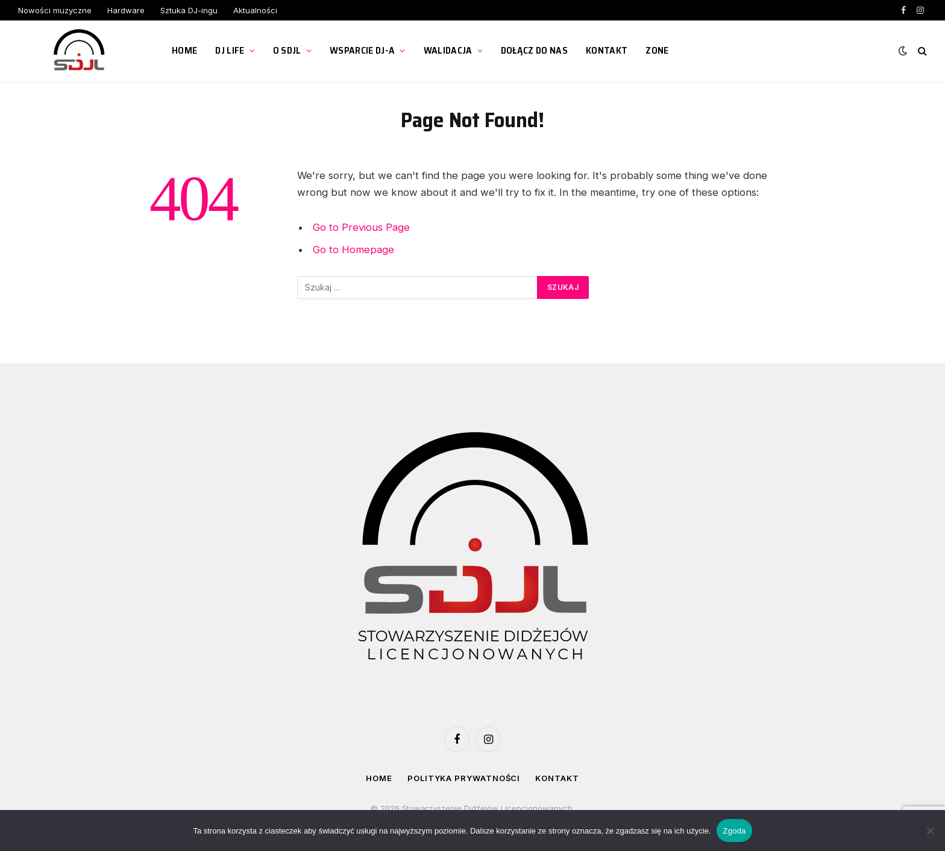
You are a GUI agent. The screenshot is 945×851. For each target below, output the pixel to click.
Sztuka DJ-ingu (189, 10)
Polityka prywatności (463, 778)
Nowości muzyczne (55, 10)
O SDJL (287, 50)
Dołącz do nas (534, 50)
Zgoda (734, 830)
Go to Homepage (353, 249)
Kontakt (606, 50)
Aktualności (255, 10)
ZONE (656, 50)
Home (184, 50)
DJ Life (229, 50)
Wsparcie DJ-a (362, 50)
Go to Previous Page (361, 227)
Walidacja (448, 50)
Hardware (126, 10)
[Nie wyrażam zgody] (930, 830)
